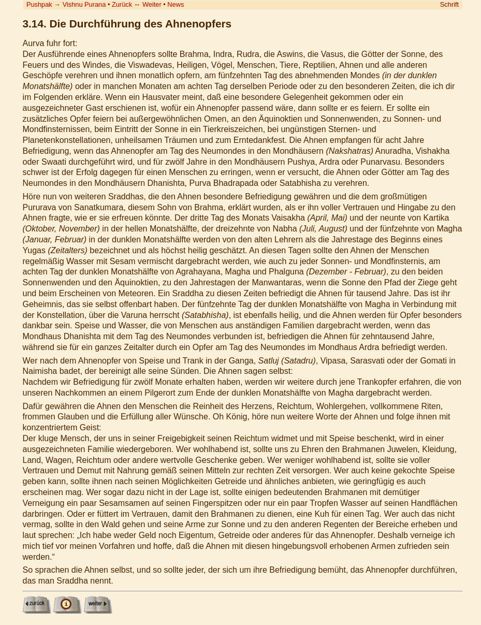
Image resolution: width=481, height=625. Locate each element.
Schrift (449, 4)
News (175, 4)
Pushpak (39, 4)
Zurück (122, 4)
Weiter (152, 4)
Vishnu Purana (84, 4)
